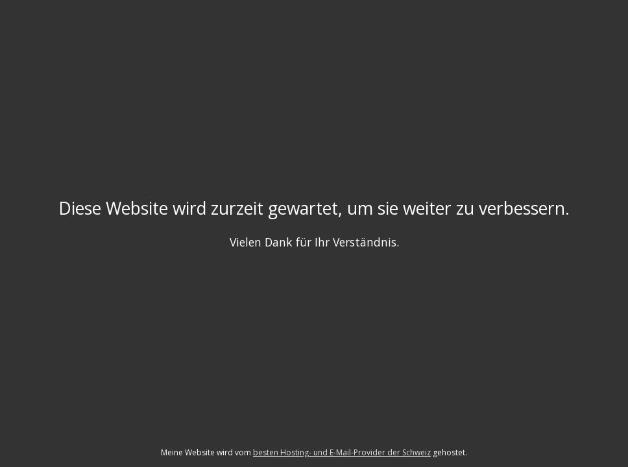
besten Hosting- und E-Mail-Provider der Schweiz (342, 452)
